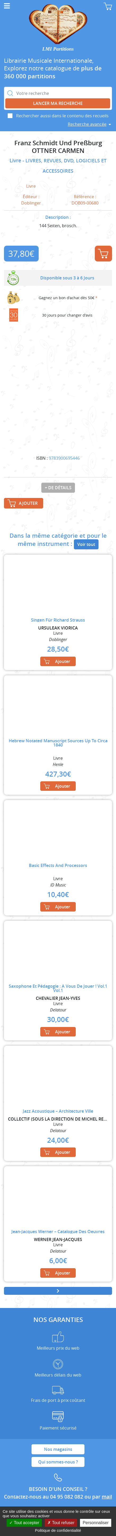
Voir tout (86, 544)
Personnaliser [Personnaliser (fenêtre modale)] (96, 1522)
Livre (16, 160)
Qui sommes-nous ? (58, 1462)
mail (107, 1496)
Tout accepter (24, 1522)
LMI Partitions (58, 49)
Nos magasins (58, 1449)
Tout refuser (60, 1522)
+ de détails (58, 488)
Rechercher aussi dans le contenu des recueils (62, 116)
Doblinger (31, 203)
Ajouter (103, 253)
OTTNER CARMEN (58, 150)
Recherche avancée (87, 124)
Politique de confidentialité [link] (58, 1530)
